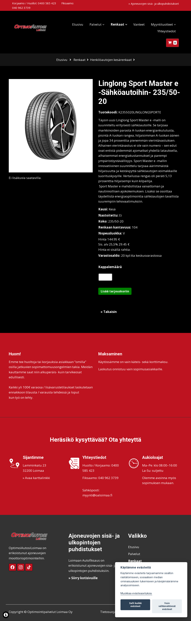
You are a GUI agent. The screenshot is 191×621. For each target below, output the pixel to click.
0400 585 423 (47, 3)
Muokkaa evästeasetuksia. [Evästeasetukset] (136, 593)
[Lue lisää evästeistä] (6, 615)
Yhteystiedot (166, 31)
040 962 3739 (21, 8)
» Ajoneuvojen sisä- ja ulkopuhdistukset (154, 3)
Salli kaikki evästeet (135, 605)
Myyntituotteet (162, 24)
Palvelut (95, 24)
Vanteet (139, 24)
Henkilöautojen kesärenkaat (111, 60)
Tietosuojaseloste (113, 612)
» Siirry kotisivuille (83, 578)
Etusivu (77, 24)
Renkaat (117, 24)
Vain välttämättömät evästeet (167, 606)
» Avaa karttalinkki (36, 478)
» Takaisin (109, 312)
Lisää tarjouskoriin (115, 291)
